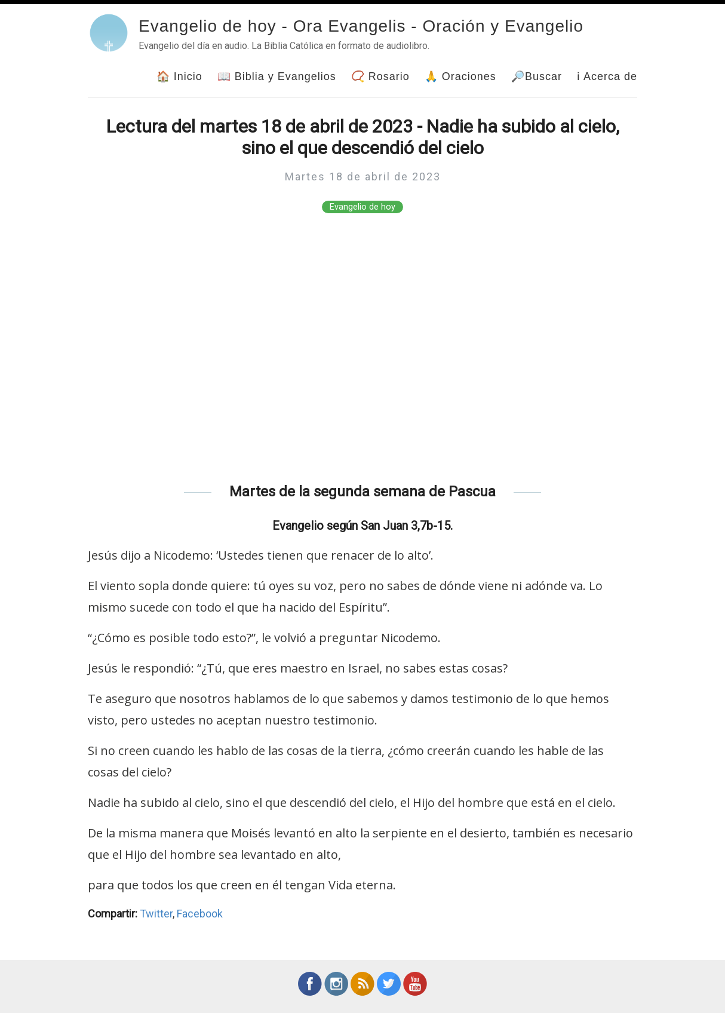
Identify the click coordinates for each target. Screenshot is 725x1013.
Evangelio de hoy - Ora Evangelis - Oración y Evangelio (361, 26)
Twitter (156, 913)
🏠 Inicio (179, 76)
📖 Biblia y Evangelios (276, 76)
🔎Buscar (536, 76)
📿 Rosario (380, 76)
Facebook (200, 913)
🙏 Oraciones (460, 76)
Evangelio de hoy (362, 207)
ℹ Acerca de (607, 76)
